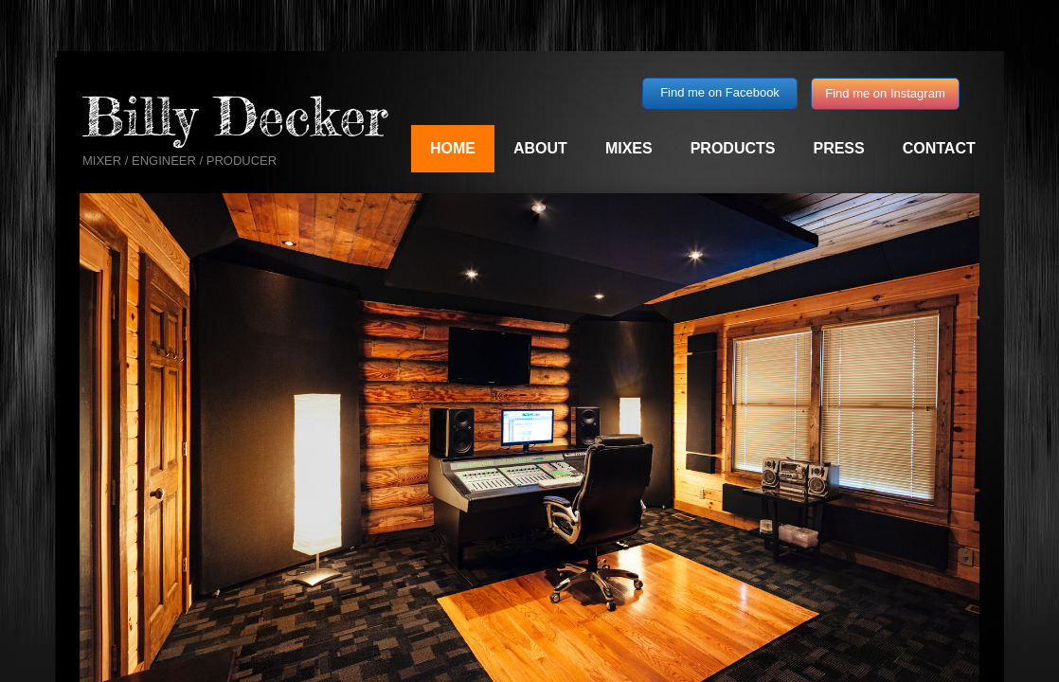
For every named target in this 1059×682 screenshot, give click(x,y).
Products (733, 148)
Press (838, 148)
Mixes (629, 148)
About (540, 148)
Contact (939, 148)
